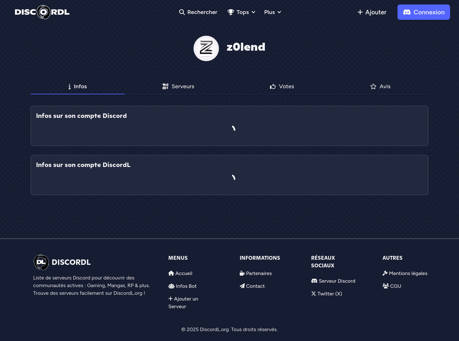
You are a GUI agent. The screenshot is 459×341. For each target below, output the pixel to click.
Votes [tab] (282, 86)
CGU (395, 286)
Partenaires (259, 273)
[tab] (229, 150)
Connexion (424, 12)
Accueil (183, 273)
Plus (269, 12)
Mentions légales (408, 273)
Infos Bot (186, 286)
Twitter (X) (329, 294)
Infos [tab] (78, 86)
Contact (255, 286)
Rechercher (198, 12)
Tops (238, 12)
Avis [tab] (380, 86)
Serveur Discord (337, 281)
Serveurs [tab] (178, 86)
